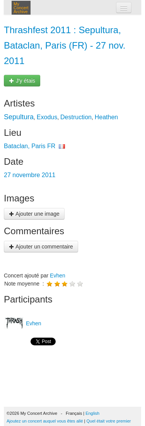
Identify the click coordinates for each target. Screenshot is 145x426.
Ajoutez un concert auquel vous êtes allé (45, 421)
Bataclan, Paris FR (29, 146)
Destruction (76, 117)
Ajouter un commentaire (41, 246)
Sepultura (19, 117)
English (92, 413)
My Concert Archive (21, 8)
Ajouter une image (34, 214)
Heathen (106, 117)
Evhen (57, 275)
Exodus (47, 117)
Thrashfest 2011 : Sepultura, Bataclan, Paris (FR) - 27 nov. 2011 (64, 45)
